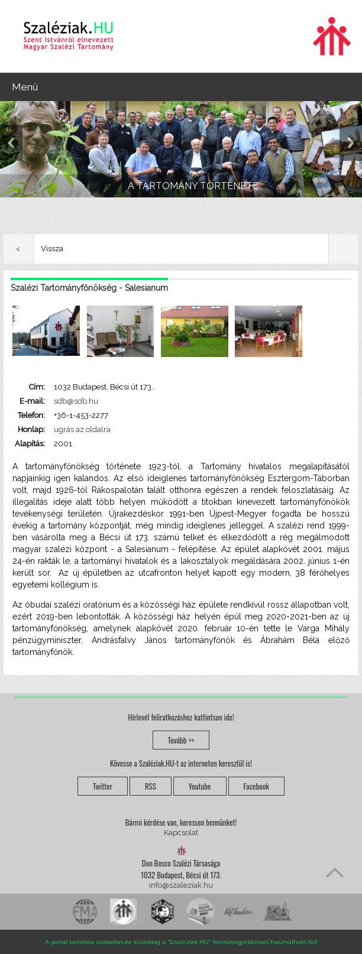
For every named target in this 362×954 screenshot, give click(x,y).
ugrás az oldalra (82, 429)
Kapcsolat (181, 832)
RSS (150, 786)
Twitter (102, 786)
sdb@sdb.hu (76, 401)
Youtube (200, 786)
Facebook (256, 786)
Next (351, 143)
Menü (25, 87)
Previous (11, 143)
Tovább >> (181, 740)
